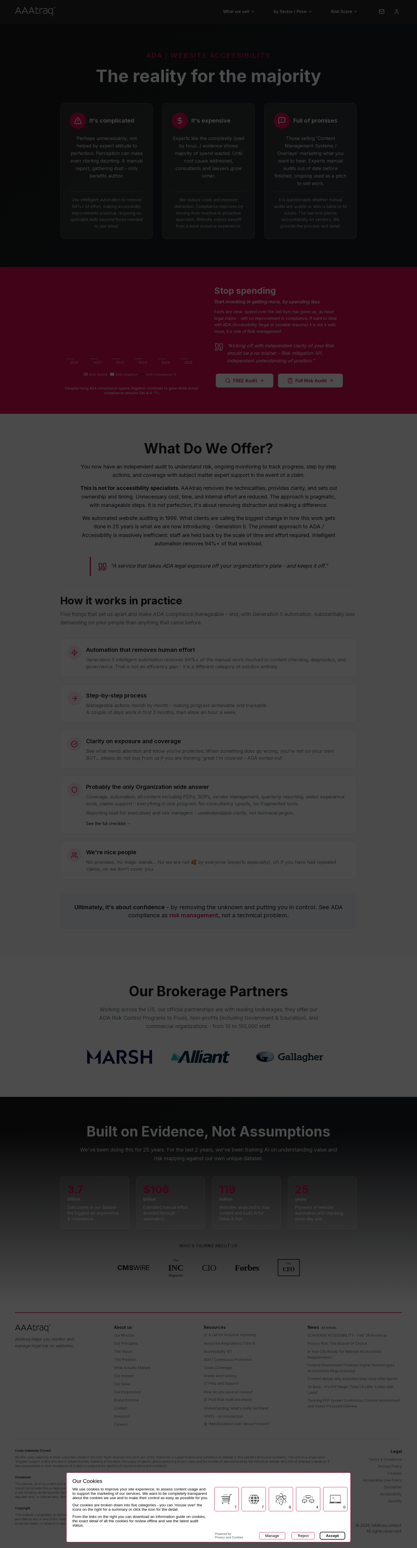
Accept (332, 1536)
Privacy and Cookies (229, 1535)
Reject (303, 1536)
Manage (272, 1536)
